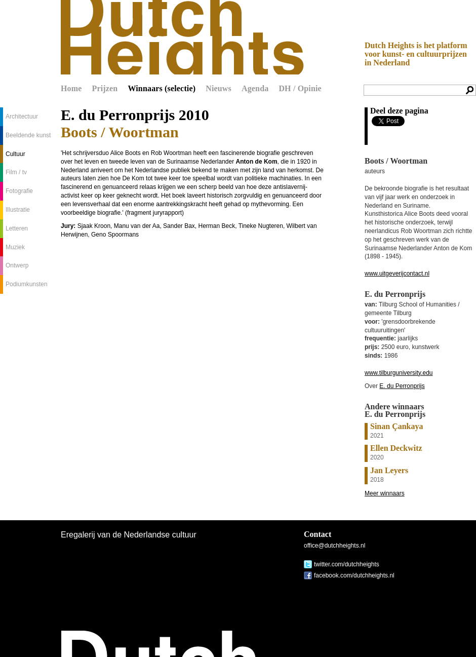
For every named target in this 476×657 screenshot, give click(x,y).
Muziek (15, 247)
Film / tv (16, 172)
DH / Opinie (300, 88)
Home (71, 88)
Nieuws (218, 88)
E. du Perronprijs (401, 386)
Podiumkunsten (27, 284)
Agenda (255, 88)
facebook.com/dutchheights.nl (354, 575)
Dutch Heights (182, 37)
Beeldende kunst (28, 135)
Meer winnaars (385, 493)
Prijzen (105, 88)
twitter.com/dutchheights (346, 564)
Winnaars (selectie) (161, 88)
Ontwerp (17, 265)
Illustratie (18, 209)
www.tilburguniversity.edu (399, 372)
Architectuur (22, 116)
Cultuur (15, 154)
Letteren (17, 228)
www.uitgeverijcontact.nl (397, 273)
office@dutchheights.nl (334, 545)
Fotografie (19, 191)
